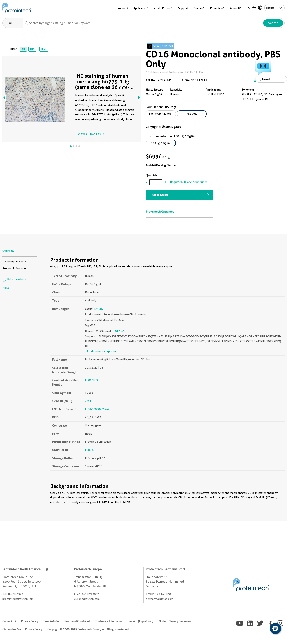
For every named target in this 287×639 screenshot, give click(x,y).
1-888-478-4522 (12, 594)
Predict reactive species (101, 351)
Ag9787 (98, 308)
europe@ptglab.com (87, 598)
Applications (140, 8)
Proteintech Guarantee (160, 211)
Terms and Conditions (77, 621)
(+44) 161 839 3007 (86, 594)
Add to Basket (160, 194)
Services (199, 8)
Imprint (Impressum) (141, 621)
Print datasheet (14, 279)
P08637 (90, 449)
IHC (32, 49)
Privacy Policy (29, 621)
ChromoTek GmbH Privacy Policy (22, 629)
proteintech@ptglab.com (17, 598)
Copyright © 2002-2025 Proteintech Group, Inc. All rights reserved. (88, 629)
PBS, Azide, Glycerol (160, 113)
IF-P (43, 49)
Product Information (14, 268)
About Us (235, 8)
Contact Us (9, 621)
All (23, 49)
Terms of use (51, 621)
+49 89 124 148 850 (158, 594)
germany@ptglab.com (159, 598)
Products (122, 8)
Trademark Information (109, 621)
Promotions (217, 8)
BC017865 (118, 331)
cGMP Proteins (163, 8)
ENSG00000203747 (97, 409)
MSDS (6, 287)
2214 (88, 400)
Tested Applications (14, 261)
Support (183, 8)
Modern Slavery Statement (175, 621)
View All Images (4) (91, 134)
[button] (275, 628)
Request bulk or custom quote (188, 182)
